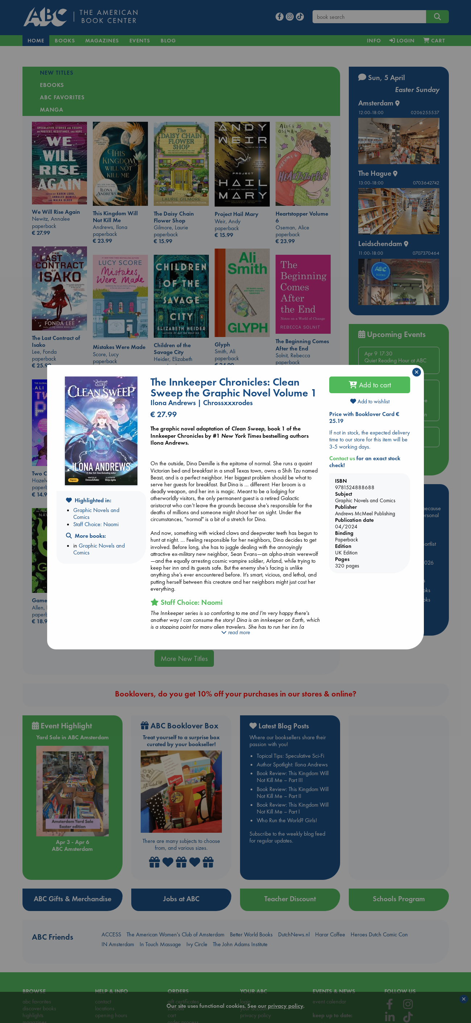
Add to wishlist (369, 401)
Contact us (342, 458)
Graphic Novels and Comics (96, 513)
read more (235, 632)
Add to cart (370, 385)
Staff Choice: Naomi (96, 524)
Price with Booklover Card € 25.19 (364, 417)
